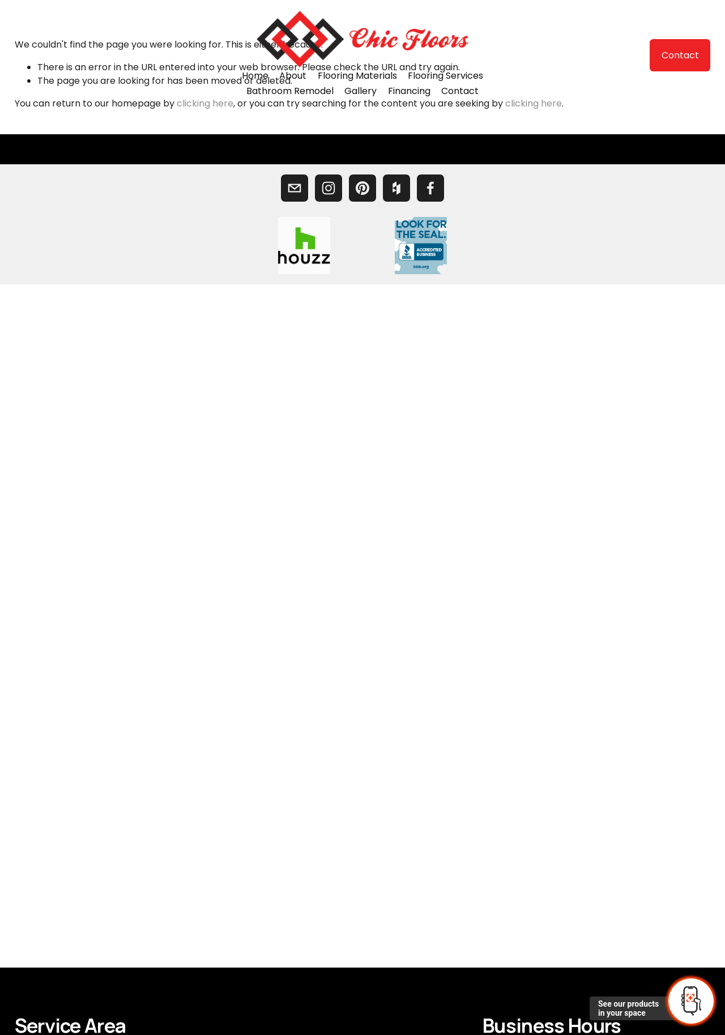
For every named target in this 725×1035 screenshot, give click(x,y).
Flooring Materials (357, 75)
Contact (460, 90)
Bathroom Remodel (290, 90)
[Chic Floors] (328, 188)
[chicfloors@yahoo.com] (294, 188)
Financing (409, 90)
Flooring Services (445, 75)
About (292, 75)
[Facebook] (430, 188)
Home (255, 75)
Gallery (360, 90)
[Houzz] (396, 188)
